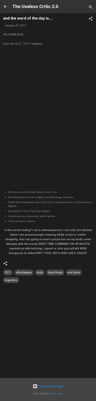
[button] (90, 19)
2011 (8, 272)
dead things (55, 272)
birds (40, 272)
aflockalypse (24, 272)
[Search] (90, 8)
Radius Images (56, 393)
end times (74, 272)
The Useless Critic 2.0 (35, 6)
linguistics (11, 280)
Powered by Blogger (48, 386)
